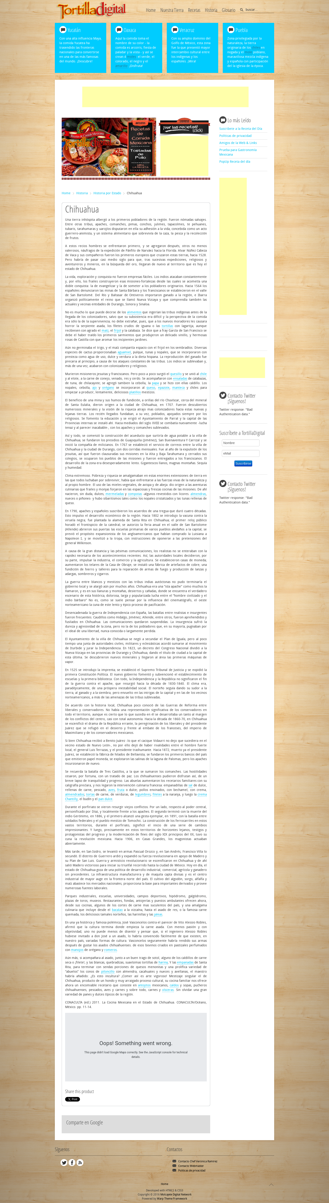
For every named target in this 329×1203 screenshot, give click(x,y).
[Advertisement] (165, 97)
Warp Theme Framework (172, 1198)
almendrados (74, 794)
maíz (105, 331)
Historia (82, 193)
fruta (120, 790)
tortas (90, 794)
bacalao (117, 910)
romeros (110, 950)
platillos (135, 392)
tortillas (167, 326)
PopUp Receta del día (234, 162)
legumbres (143, 794)
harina (163, 962)
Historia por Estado (107, 193)
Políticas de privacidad (235, 136)
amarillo (121, 66)
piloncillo (107, 972)
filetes (157, 794)
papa (155, 383)
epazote (164, 388)
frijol (117, 331)
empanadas (185, 962)
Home (66, 193)
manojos (77, 950)
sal (190, 785)
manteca (178, 388)
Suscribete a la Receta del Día (240, 129)
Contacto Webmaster (191, 1166)
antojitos (144, 985)
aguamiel (124, 352)
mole (248, 52)
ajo (94, 388)
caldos (174, 985)
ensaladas (180, 379)
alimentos (134, 312)
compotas (135, 494)
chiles (256, 48)
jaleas (158, 914)
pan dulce (105, 799)
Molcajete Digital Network (175, 1194)
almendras (198, 494)
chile (203, 374)
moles (131, 57)
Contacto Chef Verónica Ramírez (197, 1161)
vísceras (168, 990)
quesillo (176, 374)
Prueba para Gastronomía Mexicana (238, 152)
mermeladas (115, 494)
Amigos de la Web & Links (238, 143)
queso (150, 388)
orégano (108, 388)
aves (111, 790)
